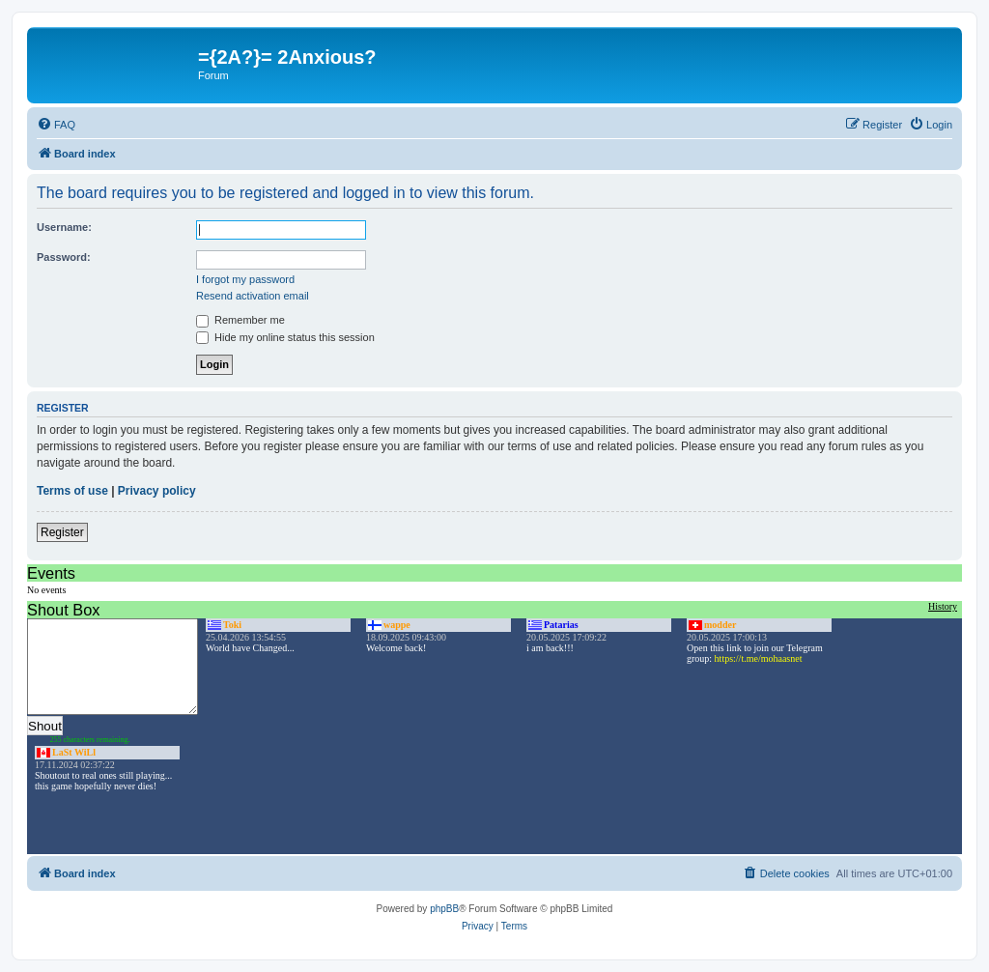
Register (62, 532)
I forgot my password (245, 279)
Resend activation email (252, 295)
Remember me (240, 320)
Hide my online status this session (285, 337)
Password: (64, 257)
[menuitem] (56, 124)
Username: (64, 227)
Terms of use (72, 491)
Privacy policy (157, 491)
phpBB (444, 908)
